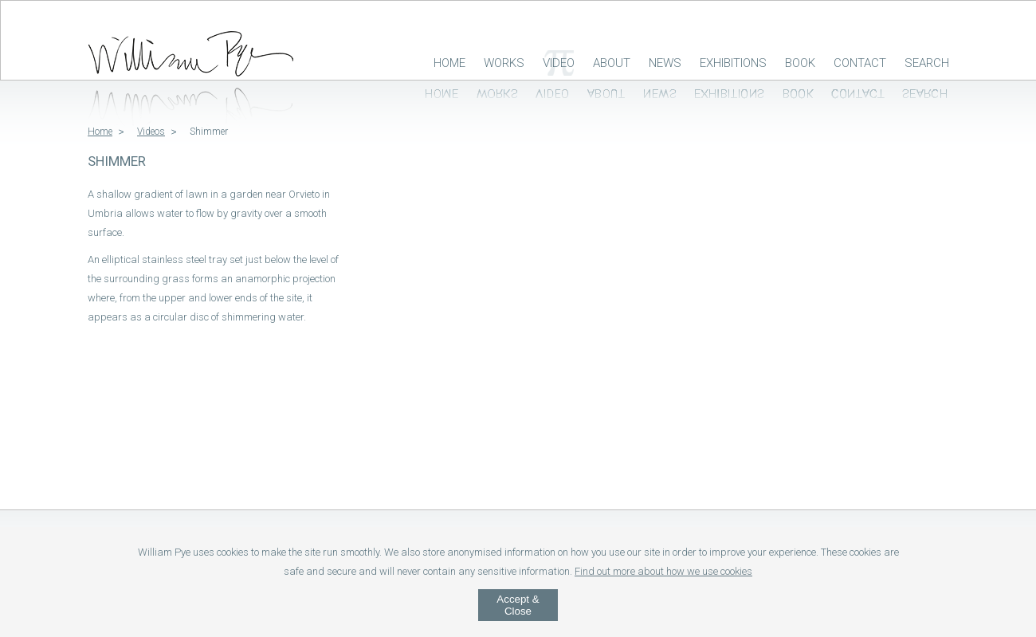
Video (559, 63)
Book (800, 63)
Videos (151, 131)
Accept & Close (517, 605)
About (611, 63)
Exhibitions (733, 63)
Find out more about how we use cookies (663, 571)
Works (504, 63)
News (665, 63)
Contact (860, 63)
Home (449, 63)
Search (927, 63)
